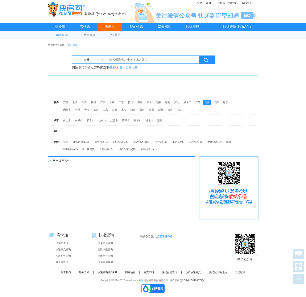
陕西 (133, 109)
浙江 (179, 109)
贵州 (130, 102)
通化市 (149, 120)
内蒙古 (67, 109)
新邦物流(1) (147, 149)
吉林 (207, 102)
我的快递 (136, 27)
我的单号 (247, 3)
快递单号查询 (105, 243)
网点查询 (62, 35)
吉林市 (102, 120)
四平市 (126, 120)
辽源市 (114, 120)
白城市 (79, 120)
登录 (199, 3)
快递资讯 (192, 27)
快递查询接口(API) (237, 27)
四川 (96, 109)
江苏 (197, 102)
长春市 (90, 120)
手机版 (221, 3)
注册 (208, 3)
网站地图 (130, 272)
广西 (102, 102)
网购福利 (164, 27)
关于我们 (66, 272)
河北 (176, 102)
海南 (167, 102)
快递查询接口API (107, 272)
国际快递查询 (105, 249)
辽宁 (225, 102)
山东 (105, 109)
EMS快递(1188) (81, 141)
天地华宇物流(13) (126, 149)
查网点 (110, 27)
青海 (86, 109)
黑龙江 (187, 102)
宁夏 (77, 109)
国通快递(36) (196, 141)
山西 (114, 109)
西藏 (151, 109)
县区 (56, 131)
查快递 (60, 27)
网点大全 (89, 35)
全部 (65, 141)
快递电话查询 (105, 262)
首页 (62, 45)
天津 (142, 109)
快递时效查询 (63, 255)
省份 (56, 102)
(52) (228, 141)
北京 (75, 102)
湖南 (139, 102)
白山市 (67, 120)
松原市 (137, 120)
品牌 (56, 141)
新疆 (160, 109)
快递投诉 (232, 3)
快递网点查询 (63, 249)
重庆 (84, 102)
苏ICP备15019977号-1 (193, 280)
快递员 (115, 35)
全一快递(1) (88, 149)
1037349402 (164, 236)
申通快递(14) (214, 141)
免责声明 (149, 272)
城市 (56, 120)
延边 (159, 120)
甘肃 (112, 102)
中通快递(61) (161, 141)
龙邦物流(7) (106, 149)
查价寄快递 (62, 262)
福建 (93, 102)
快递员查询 (62, 243)
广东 (121, 102)
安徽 (65, 102)
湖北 (149, 102)
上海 (123, 109)
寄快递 (85, 27)
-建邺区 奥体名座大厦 (123, 67)
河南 (158, 102)
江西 (216, 102)
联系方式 (84, 272)
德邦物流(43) (70, 149)
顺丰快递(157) (121, 141)
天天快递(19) (102, 141)
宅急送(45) (178, 141)
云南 (170, 109)
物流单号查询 (105, 255)
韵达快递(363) (141, 141)
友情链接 (240, 272)
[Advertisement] (154, 87)
